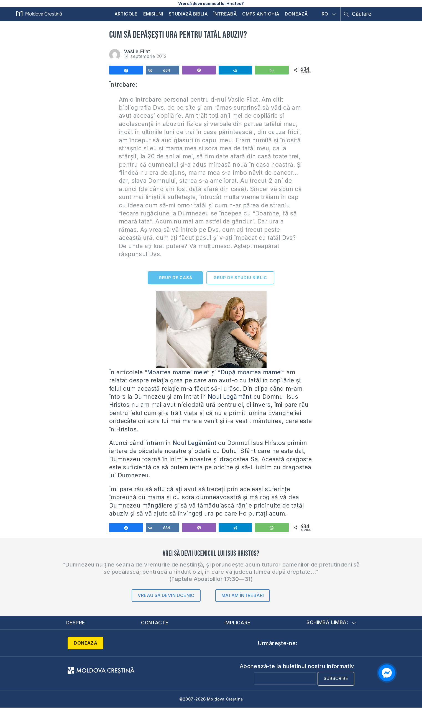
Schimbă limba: (331, 622)
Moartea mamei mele (177, 372)
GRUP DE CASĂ (175, 277)
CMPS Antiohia (260, 14)
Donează (296, 14)
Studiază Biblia (188, 14)
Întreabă (225, 14)
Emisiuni (153, 14)
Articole (126, 14)
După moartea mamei (251, 372)
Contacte (154, 622)
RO (329, 14)
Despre (75, 622)
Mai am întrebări (242, 595)
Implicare (237, 622)
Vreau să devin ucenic (166, 595)
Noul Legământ (229, 396)
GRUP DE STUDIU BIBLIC (240, 277)
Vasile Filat (137, 51)
